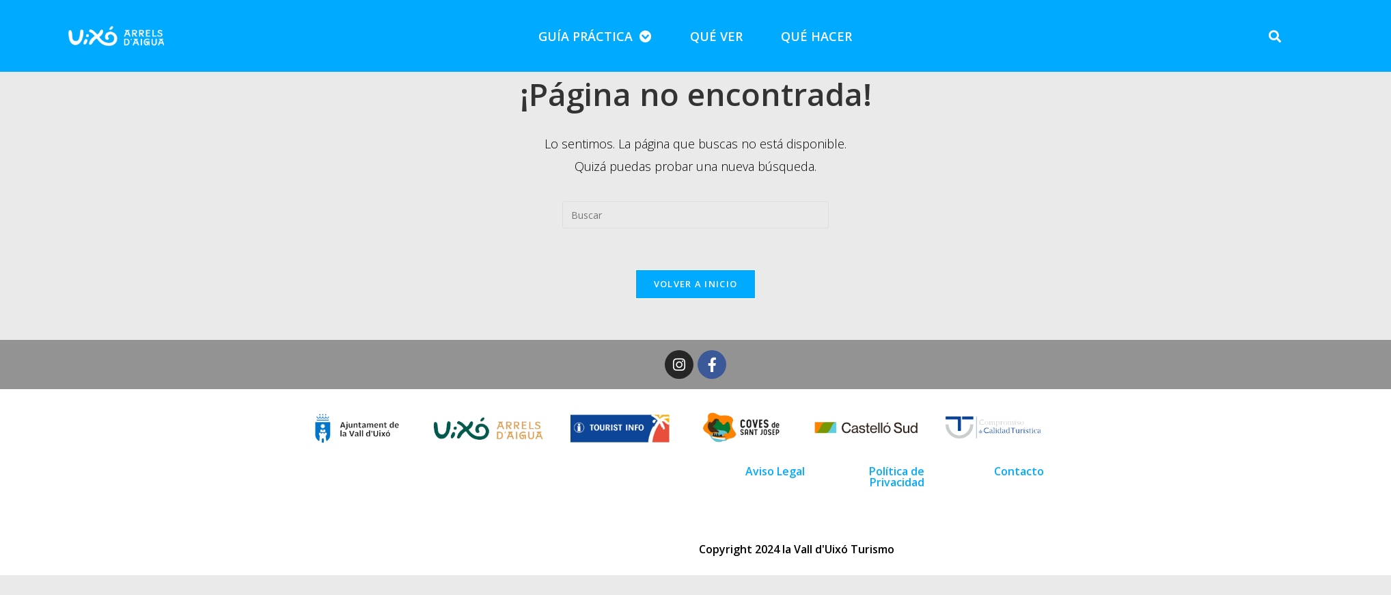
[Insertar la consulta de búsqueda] (695, 214)
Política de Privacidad (896, 477)
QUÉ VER (716, 36)
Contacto (1019, 471)
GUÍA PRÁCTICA (595, 36)
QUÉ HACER (816, 36)
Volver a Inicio (696, 284)
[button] (1275, 36)
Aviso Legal (775, 471)
